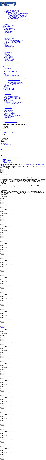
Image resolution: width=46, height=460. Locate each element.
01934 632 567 (5, 143)
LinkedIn (2, 151)
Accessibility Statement (7, 162)
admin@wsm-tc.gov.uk (7, 144)
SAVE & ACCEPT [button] (4, 194)
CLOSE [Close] (2, 198)
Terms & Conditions (7, 160)
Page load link (3, 165)
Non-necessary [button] (3, 189)
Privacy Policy (6, 161)
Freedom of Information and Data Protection (11, 158)
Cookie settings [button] (7, 167)
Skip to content (3, 0)
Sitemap (4, 159)
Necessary (4, 183)
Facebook (2, 149)
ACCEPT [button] (13, 167)
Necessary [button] (2, 182)
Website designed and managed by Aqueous (35, 164)
